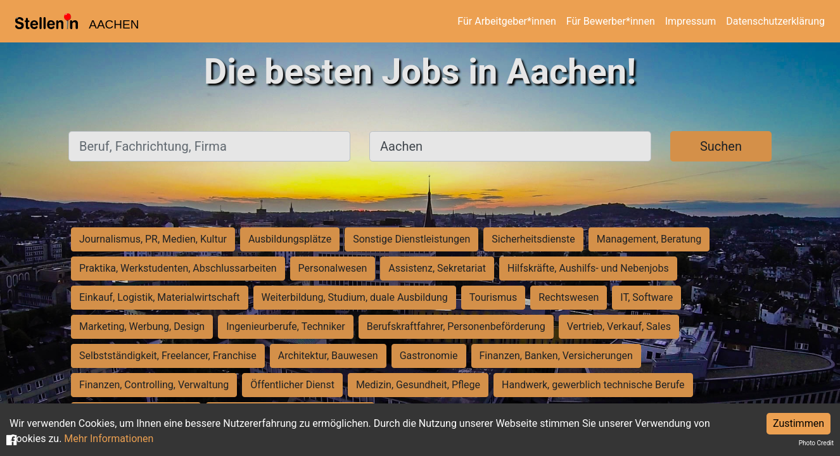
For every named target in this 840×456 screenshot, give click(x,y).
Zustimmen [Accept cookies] (798, 423)
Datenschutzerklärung (775, 21)
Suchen (721, 146)
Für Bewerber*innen (610, 21)
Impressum (690, 21)
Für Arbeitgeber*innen (506, 21)
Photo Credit (816, 443)
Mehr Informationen (108, 439)
